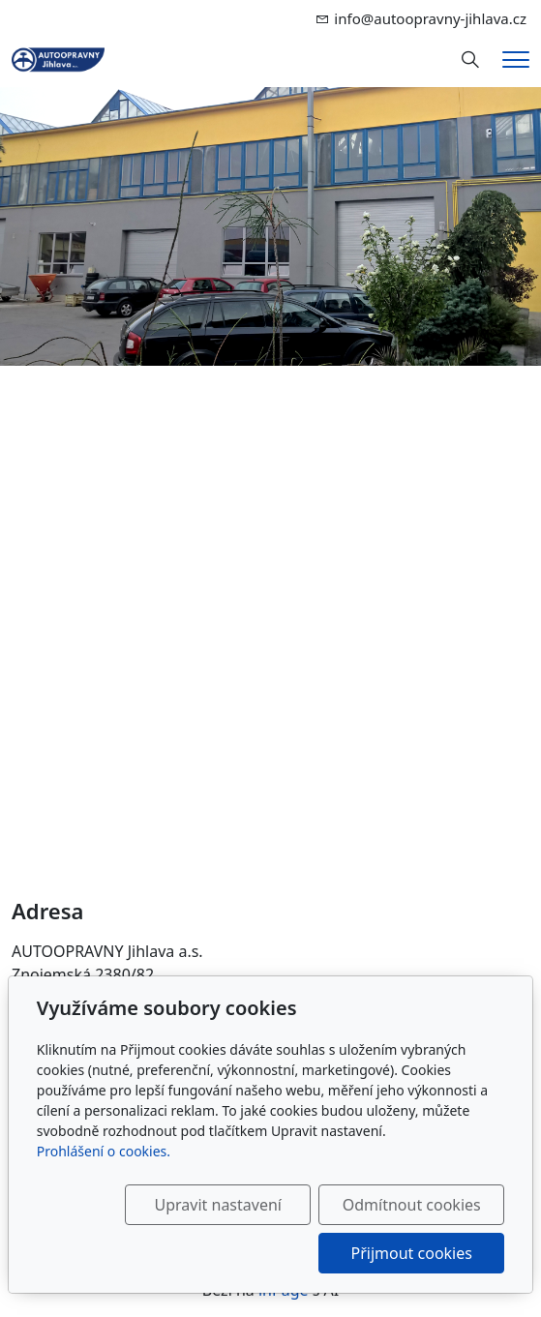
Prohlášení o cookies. (103, 1151)
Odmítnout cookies (412, 1204)
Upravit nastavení (218, 1204)
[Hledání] (470, 60)
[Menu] (515, 59)
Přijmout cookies (411, 1253)
